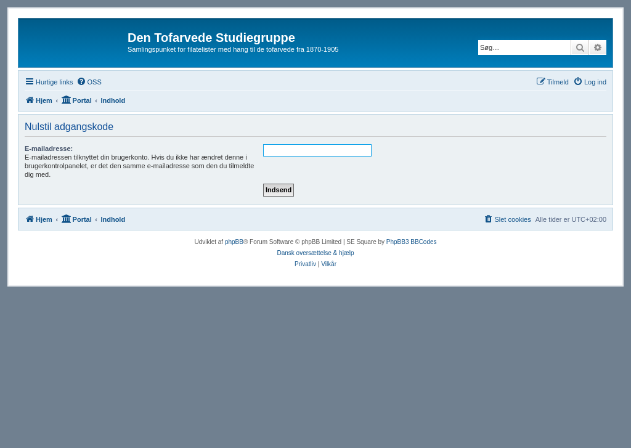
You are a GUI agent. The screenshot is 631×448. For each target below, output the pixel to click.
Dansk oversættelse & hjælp (315, 253)
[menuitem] (89, 82)
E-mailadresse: (49, 148)
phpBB (234, 241)
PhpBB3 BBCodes (411, 241)
